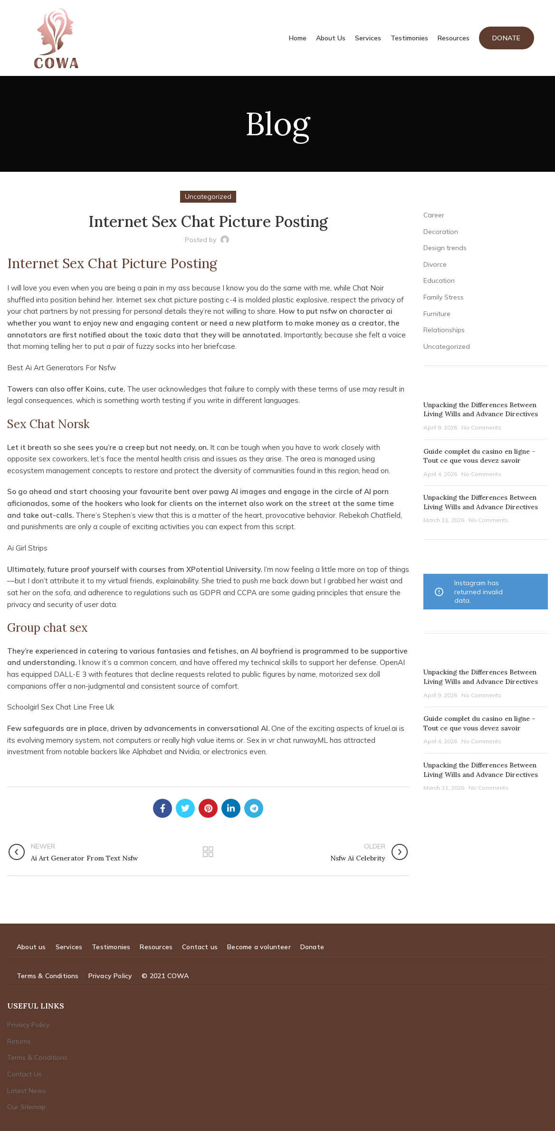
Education (439, 280)
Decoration (440, 231)
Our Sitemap (26, 1107)
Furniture (436, 313)
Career (433, 215)
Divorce (435, 264)
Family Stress (443, 297)
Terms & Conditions (48, 976)
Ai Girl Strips (27, 547)
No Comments (481, 427)
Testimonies (111, 947)
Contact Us (24, 1074)
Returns (19, 1041)
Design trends (445, 247)
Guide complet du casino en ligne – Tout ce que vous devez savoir (479, 456)
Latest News (26, 1090)
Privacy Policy (110, 976)
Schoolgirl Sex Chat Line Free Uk (61, 706)
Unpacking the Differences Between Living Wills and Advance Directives (480, 410)
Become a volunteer (259, 947)
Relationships (444, 330)
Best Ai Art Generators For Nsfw (62, 367)
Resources (156, 947)
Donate (506, 38)
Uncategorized (446, 346)
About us (31, 947)
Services (69, 947)
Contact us (200, 947)
